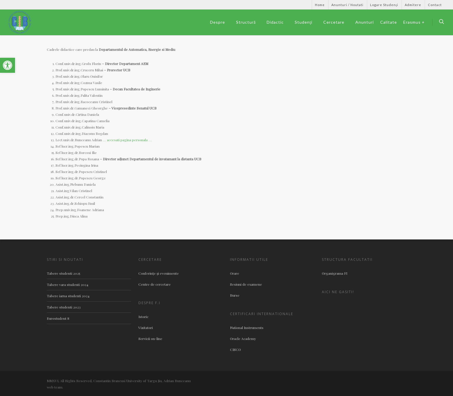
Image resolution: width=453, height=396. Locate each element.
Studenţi (306, 22)
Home (320, 5)
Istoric (143, 316)
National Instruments (246, 327)
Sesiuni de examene (246, 284)
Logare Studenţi (384, 5)
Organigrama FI (334, 273)
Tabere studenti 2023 (64, 307)
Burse (235, 295)
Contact (435, 5)
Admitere (413, 5)
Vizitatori (145, 327)
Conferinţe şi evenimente (158, 273)
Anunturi (364, 22)
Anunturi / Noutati (347, 5)
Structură (248, 22)
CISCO (235, 349)
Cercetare (336, 22)
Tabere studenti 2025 (63, 273)
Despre (220, 22)
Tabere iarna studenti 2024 (68, 295)
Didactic (278, 22)
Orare (234, 273)
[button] (7, 65)
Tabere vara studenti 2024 (67, 284)
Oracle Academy (243, 338)
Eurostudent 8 (58, 318)
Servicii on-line (150, 338)
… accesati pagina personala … (127, 139)
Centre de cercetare (154, 284)
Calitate (388, 22)
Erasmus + (414, 22)
